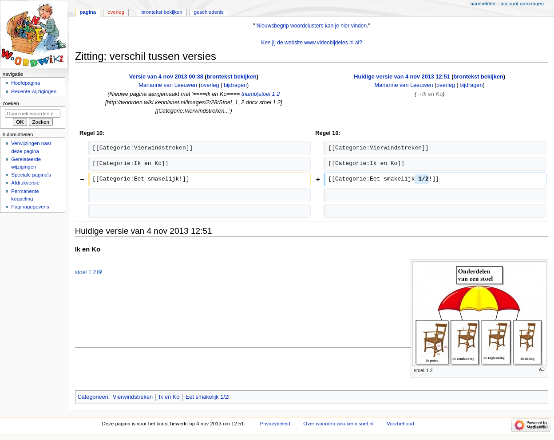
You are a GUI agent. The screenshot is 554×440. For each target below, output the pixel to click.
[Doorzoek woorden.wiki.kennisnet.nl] (32, 114)
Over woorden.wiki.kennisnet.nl (338, 423)
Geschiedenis (209, 12)
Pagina (87, 12)
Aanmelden (483, 3)
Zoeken (11, 103)
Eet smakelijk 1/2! (208, 397)
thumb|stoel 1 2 (260, 94)
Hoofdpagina (25, 83)
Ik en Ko (169, 397)
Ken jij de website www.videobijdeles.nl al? (311, 42)
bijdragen (235, 85)
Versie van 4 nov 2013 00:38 (166, 77)
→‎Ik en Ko (429, 94)
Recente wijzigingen (33, 91)
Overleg (115, 12)
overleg (210, 85)
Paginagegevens (30, 206)
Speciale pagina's (31, 174)
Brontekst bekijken (161, 12)
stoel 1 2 (85, 272)
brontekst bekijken (232, 77)
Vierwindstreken (133, 397)
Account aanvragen (522, 3)
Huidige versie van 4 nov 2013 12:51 (402, 77)
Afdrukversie (25, 182)
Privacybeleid (275, 423)
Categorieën (93, 397)
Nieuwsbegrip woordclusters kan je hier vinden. (312, 26)
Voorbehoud (400, 423)
